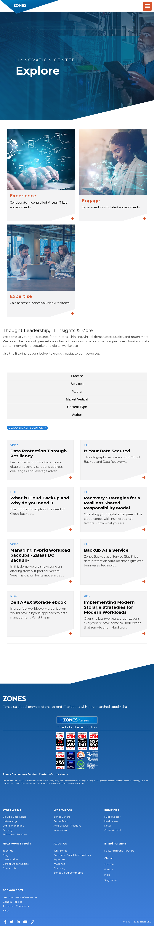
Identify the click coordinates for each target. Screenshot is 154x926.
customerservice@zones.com (21, 897)
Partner (76, 391)
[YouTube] (25, 921)
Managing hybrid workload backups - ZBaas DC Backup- (40, 555)
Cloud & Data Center (15, 816)
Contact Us (9, 868)
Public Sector (112, 816)
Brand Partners (115, 843)
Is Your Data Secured (107, 450)
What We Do (12, 810)
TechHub (8, 850)
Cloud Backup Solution (27, 427)
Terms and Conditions (16, 906)
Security (8, 830)
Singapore (110, 880)
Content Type (77, 407)
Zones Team (61, 821)
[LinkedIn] (18, 921)
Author (77, 415)
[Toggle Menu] (147, 6)
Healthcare (111, 821)
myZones (59, 863)
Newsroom (60, 830)
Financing (59, 868)
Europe (108, 869)
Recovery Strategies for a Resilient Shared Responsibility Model (112, 503)
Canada (109, 864)
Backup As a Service (106, 550)
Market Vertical (77, 399)
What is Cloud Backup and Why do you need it (39, 500)
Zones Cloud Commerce (68, 872)
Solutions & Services (15, 834)
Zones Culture (62, 816)
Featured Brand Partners (119, 850)
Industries (111, 810)
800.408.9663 (13, 890)
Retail (107, 825)
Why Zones (60, 850)
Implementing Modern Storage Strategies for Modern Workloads (109, 607)
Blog (5, 855)
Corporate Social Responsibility (72, 855)
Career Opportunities (15, 863)
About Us (60, 843)
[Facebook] (5, 921)
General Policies (12, 901)
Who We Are (63, 810)
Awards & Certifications (67, 825)
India (107, 874)
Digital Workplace (13, 825)
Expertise (59, 859)
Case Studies (10, 859)
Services (76, 384)
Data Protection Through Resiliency (38, 453)
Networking (10, 821)
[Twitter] (11, 921)
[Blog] (32, 921)
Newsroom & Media (17, 843)
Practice (77, 376)
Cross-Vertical (112, 830)
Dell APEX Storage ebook (38, 602)
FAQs (6, 910)
